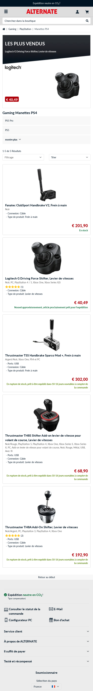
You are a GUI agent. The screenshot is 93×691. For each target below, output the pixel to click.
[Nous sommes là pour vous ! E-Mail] (69, 609)
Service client (46, 631)
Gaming (12, 29)
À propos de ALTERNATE (46, 641)
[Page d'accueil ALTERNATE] (41, 11)
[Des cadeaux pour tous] (69, 620)
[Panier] (87, 11)
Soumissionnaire (46, 672)
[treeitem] (46, 139)
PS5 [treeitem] (7, 130)
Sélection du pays (46, 680)
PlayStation (25, 29)
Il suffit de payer (46, 651)
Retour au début (46, 577)
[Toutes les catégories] (5, 11)
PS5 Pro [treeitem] (9, 120)
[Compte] (77, 11)
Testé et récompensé (46, 661)
